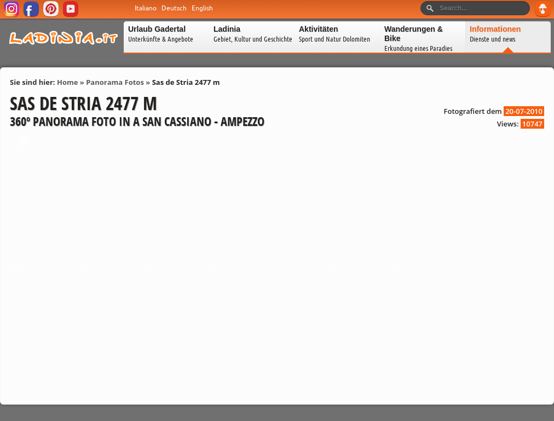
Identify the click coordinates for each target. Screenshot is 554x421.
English (202, 8)
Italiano (146, 8)
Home (67, 82)
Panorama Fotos (115, 82)
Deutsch (174, 8)
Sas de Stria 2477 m (186, 82)
